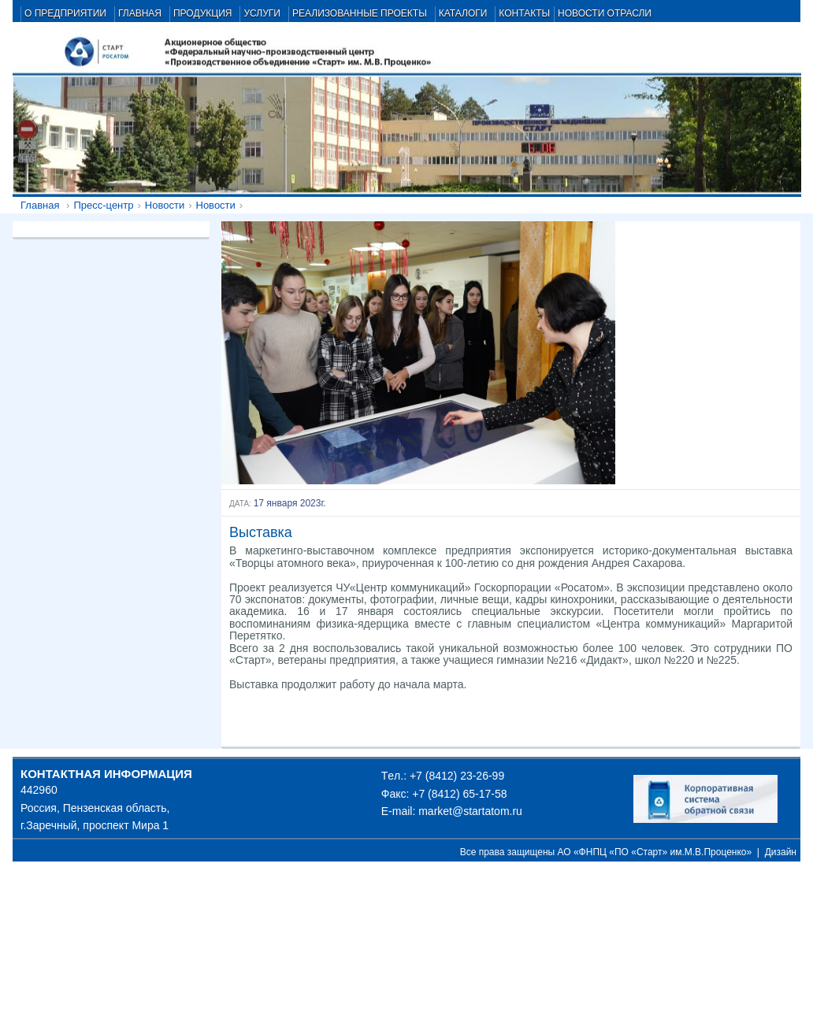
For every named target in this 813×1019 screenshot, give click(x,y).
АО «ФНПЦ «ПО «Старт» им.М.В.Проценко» (655, 852)
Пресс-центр (103, 205)
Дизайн (780, 852)
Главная (39, 205)
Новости (164, 205)
